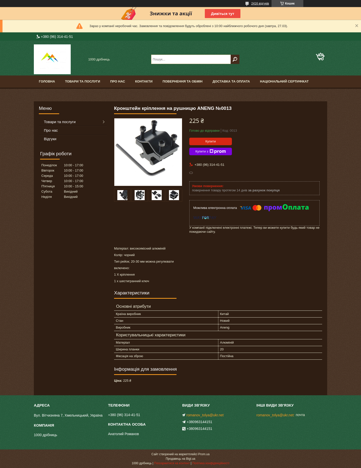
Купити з (210, 151)
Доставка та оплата (231, 81)
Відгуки (50, 139)
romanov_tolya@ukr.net (205, 415)
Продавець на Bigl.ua (180, 458)
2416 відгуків (260, 3)
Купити (210, 141)
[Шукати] (235, 59)
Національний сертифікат (284, 81)
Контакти (144, 81)
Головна (47, 81)
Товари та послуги (82, 81)
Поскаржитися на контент (172, 463)
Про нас (117, 81)
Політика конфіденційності (210, 463)
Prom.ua (204, 454)
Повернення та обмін (182, 81)
